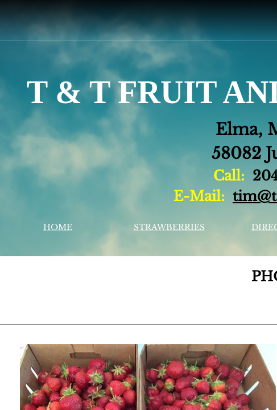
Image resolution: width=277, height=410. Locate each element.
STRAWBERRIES (169, 227)
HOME (57, 227)
